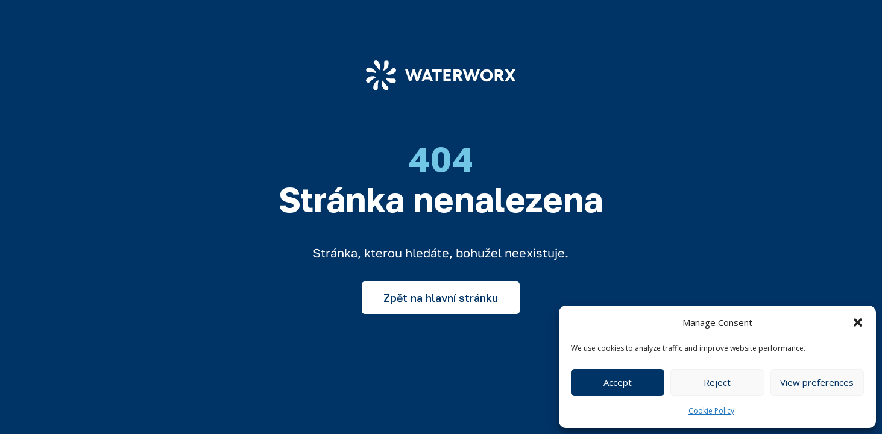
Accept (617, 382)
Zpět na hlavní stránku (440, 297)
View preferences (817, 382)
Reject (717, 382)
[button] (858, 322)
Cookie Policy (711, 411)
